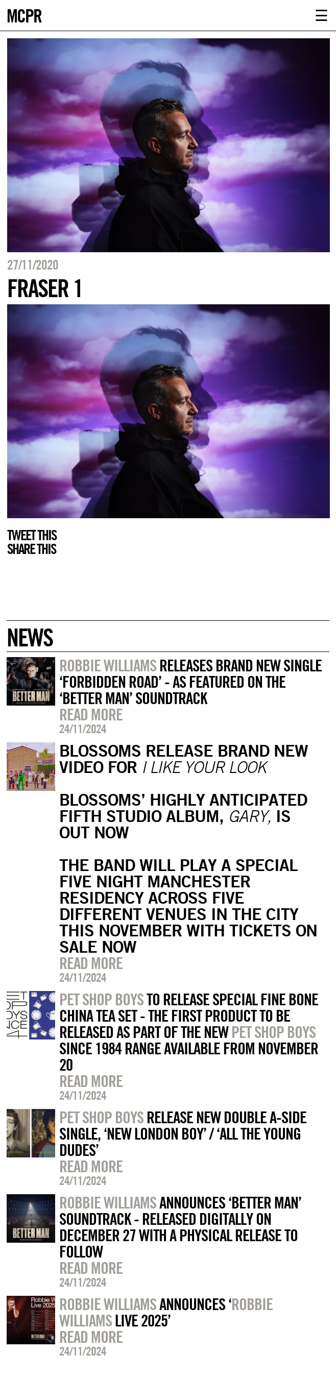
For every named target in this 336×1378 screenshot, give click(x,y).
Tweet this (31, 535)
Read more (91, 714)
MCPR (24, 15)
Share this (31, 549)
